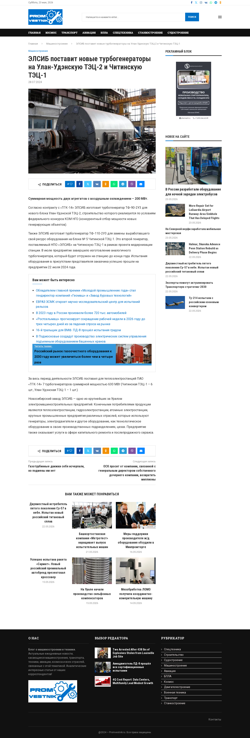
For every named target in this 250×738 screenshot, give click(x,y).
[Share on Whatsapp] (114, 184)
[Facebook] (192, 2)
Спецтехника (123, 32)
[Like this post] (71, 184)
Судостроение (178, 32)
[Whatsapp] (211, 2)
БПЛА (104, 32)
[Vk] (206, 2)
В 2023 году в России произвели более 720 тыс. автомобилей (81, 313)
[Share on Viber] (132, 184)
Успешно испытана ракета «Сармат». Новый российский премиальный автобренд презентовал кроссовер (48, 568)
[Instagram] (201, 2)
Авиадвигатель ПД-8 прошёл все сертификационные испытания (132, 667)
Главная (34, 32)
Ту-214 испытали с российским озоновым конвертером (204, 302)
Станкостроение (150, 32)
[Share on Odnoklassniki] (105, 184)
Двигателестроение (177, 687)
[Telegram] (215, 2)
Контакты (215, 719)
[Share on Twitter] (88, 184)
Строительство (174, 654)
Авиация (89, 32)
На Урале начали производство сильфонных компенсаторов (92, 594)
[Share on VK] (97, 184)
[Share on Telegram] (123, 184)
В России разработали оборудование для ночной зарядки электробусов (193, 191)
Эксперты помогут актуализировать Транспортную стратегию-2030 (189, 285)
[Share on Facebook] (79, 184)
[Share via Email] (141, 184)
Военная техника (175, 692)
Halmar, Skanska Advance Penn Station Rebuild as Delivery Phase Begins (204, 248)
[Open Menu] (220, 17)
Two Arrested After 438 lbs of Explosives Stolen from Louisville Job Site (133, 653)
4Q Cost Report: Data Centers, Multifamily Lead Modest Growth (133, 681)
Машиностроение (57, 43)
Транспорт (70, 32)
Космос (51, 32)
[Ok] (220, 2)
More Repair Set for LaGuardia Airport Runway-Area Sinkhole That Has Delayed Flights (204, 212)
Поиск (192, 16)
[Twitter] (196, 2)
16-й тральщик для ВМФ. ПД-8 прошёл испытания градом (78, 330)
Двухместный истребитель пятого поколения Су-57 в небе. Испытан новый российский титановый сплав (48, 512)
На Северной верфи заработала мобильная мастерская (193, 231)
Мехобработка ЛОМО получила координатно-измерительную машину (135, 594)
